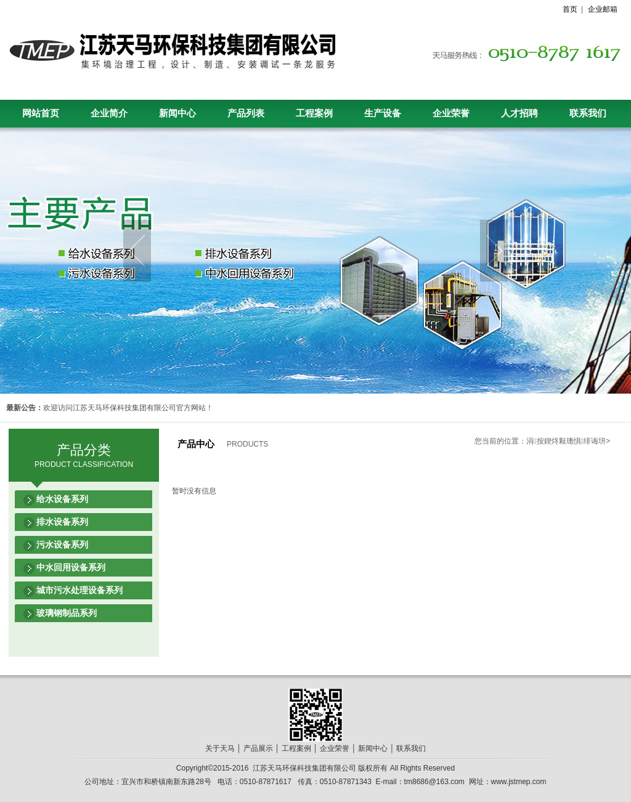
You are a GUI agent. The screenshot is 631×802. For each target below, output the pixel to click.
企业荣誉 (451, 113)
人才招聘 (519, 113)
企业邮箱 (602, 9)
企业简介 (109, 113)
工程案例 (314, 113)
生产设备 (382, 113)
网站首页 (40, 113)
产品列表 (245, 113)
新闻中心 (177, 113)
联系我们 (587, 113)
